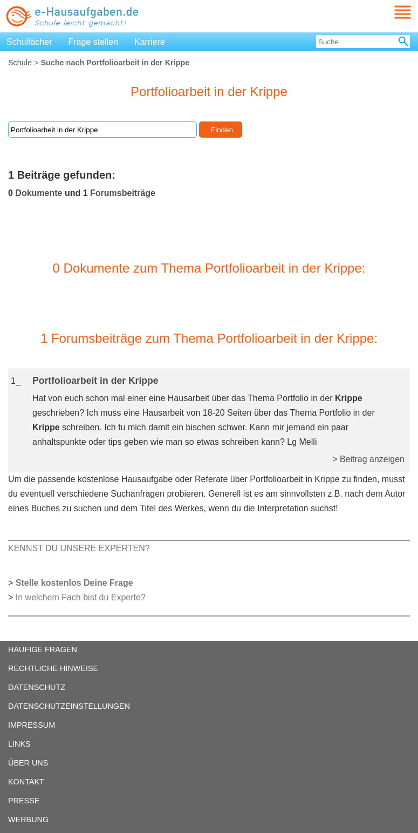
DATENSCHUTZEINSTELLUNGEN (69, 706)
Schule (20, 62)
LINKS (19, 744)
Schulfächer (29, 41)
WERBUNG (28, 819)
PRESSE (23, 800)
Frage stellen (93, 41)
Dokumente (38, 193)
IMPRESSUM (31, 725)
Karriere (149, 41)
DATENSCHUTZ (36, 687)
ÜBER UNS (28, 762)
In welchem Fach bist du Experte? (81, 597)
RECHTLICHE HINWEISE (53, 668)
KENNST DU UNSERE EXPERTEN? (79, 548)
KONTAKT (26, 781)
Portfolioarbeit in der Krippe (95, 380)
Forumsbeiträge (122, 193)
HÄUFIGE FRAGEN (42, 649)
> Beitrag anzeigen (368, 459)
